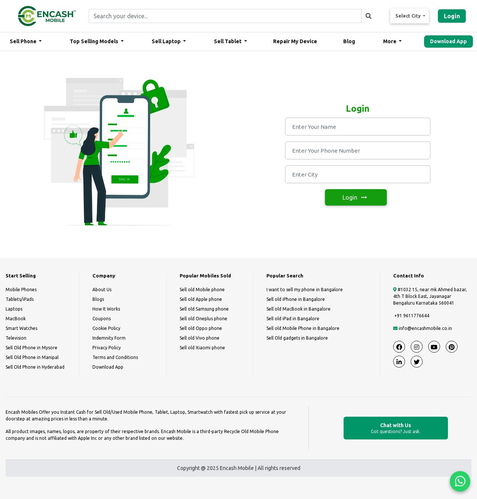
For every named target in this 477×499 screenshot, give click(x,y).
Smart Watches (21, 328)
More (390, 41)
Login (452, 16)
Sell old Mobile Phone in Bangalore (302, 328)
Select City (408, 15)
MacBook (16, 318)
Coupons (101, 318)
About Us (101, 289)
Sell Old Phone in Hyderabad (35, 367)
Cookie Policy (106, 328)
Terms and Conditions (115, 357)
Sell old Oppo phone (201, 328)
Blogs (98, 299)
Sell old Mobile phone (202, 289)
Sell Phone (24, 41)
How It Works (106, 308)
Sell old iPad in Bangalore (292, 318)
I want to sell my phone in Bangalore (304, 289)
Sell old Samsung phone (204, 308)
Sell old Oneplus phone (203, 318)
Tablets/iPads (20, 299)
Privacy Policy (106, 347)
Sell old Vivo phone (199, 338)
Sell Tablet (228, 41)
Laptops (14, 308)
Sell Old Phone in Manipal (32, 357)
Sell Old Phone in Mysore (31, 347)
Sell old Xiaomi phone (202, 347)
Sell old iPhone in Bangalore (295, 299)
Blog (349, 41)
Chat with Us (395, 428)
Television (16, 338)
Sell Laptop (167, 41)
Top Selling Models (94, 41)
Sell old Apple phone (201, 299)
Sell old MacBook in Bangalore (298, 308)
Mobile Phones (21, 289)
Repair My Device (295, 41)
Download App (448, 41)
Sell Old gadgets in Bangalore (297, 338)
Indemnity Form (109, 338)
